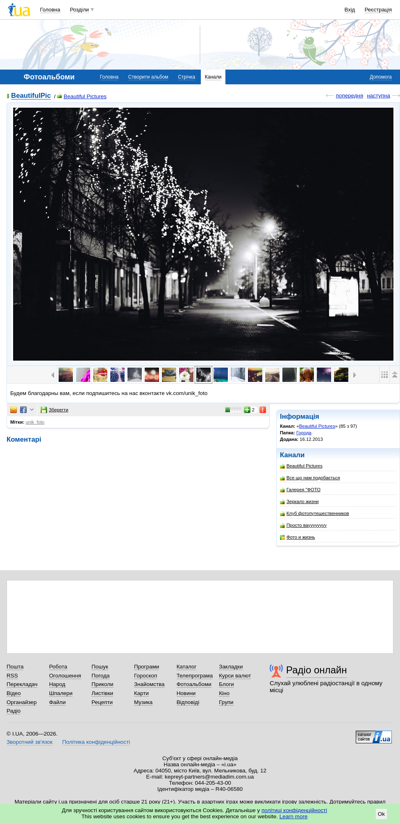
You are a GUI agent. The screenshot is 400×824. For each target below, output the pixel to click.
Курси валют (235, 676)
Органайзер (21, 702)
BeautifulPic (31, 96)
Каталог (187, 667)
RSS (12, 676)
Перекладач (22, 684)
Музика (143, 702)
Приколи (102, 684)
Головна (50, 10)
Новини (186, 693)
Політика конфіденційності (96, 742)
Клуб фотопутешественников (314, 513)
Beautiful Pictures (82, 96)
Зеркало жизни (299, 501)
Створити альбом (148, 77)
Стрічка (186, 77)
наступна (378, 96)
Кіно (224, 693)
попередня (349, 96)
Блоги (226, 684)
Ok (381, 814)
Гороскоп (145, 676)
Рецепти (102, 702)
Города (303, 432)
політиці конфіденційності (294, 810)
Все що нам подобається (310, 478)
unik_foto (35, 422)
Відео (14, 693)
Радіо (13, 711)
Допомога (381, 77)
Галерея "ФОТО (300, 489)
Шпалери (61, 693)
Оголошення (65, 676)
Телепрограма (195, 676)
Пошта (15, 667)
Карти (141, 693)
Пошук (99, 667)
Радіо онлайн (316, 669)
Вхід (350, 10)
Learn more (294, 816)
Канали (213, 77)
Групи (226, 702)
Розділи (79, 10)
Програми (146, 667)
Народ (57, 684)
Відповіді (188, 702)
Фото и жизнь (297, 537)
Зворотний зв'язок (29, 742)
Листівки (102, 693)
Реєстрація (378, 10)
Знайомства (149, 684)
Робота (58, 667)
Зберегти (54, 409)
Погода (100, 676)
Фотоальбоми (194, 684)
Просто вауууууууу (303, 525)
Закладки (231, 667)
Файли (57, 702)
